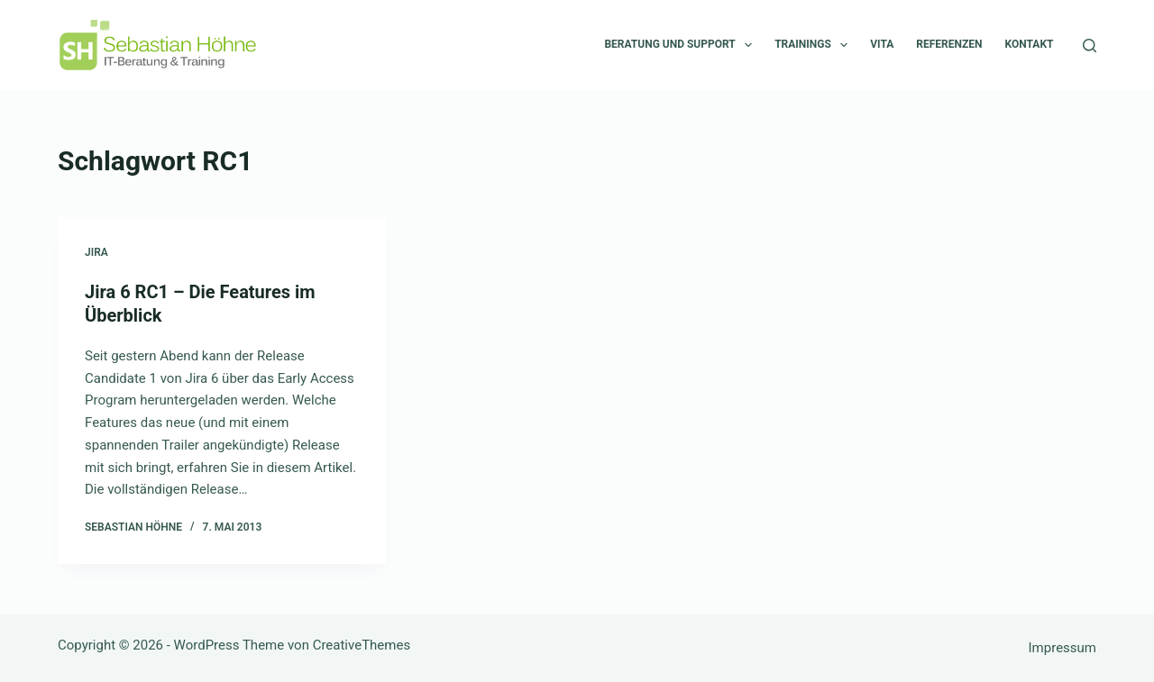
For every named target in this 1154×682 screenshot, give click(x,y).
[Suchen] (1089, 45)
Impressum (1062, 648)
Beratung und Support (681, 45)
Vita (881, 44)
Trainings (814, 45)
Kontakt (1029, 44)
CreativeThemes (362, 645)
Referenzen (949, 44)
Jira (96, 252)
